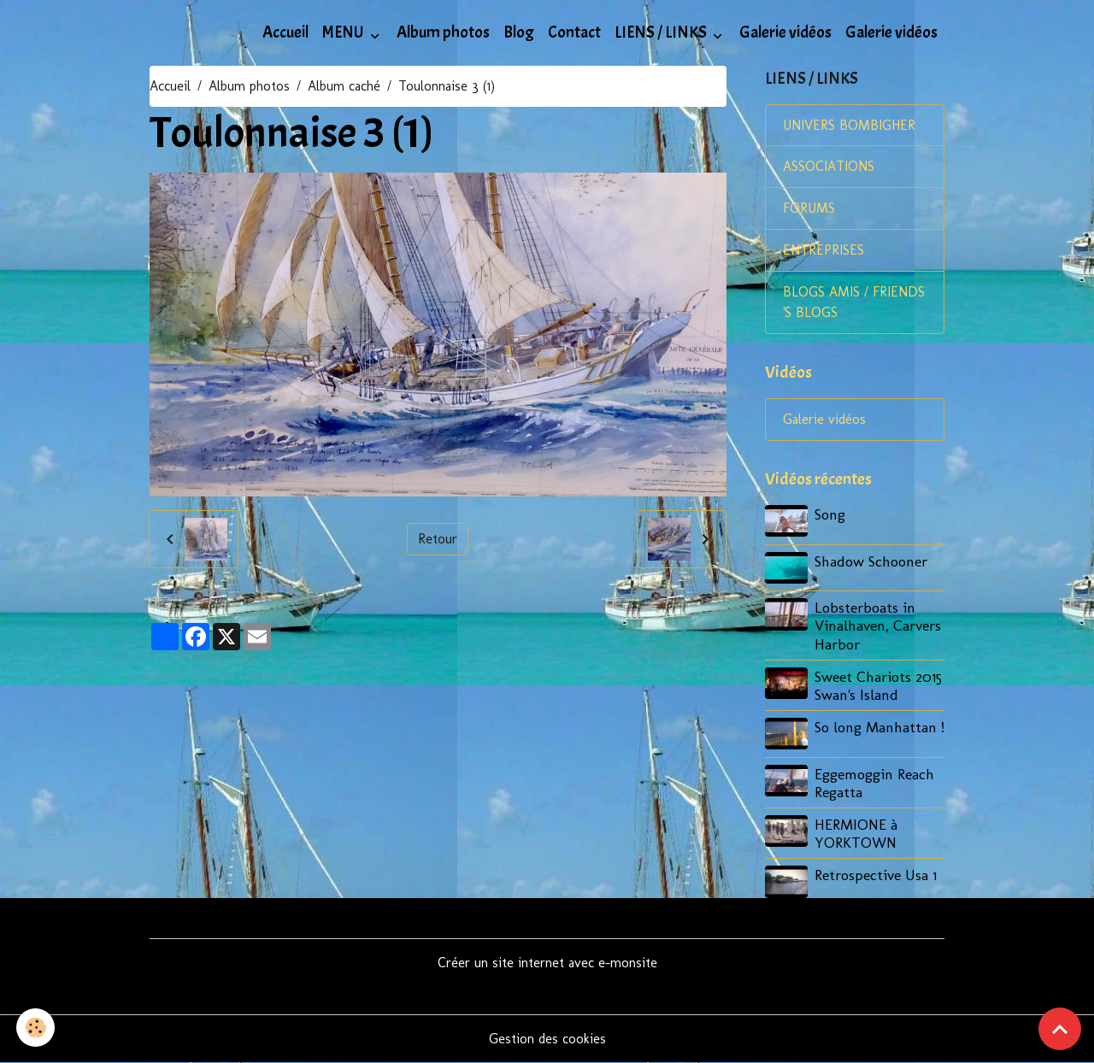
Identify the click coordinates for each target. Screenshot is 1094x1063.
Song (830, 515)
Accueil (285, 32)
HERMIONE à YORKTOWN (856, 833)
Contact (574, 32)
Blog (518, 32)
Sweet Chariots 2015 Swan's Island (878, 685)
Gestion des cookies (547, 1039)
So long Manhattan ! (879, 727)
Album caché (344, 86)
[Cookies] (36, 1027)
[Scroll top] (1059, 1028)
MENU (344, 32)
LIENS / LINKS (662, 32)
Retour (437, 539)
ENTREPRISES (823, 251)
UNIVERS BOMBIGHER (849, 125)
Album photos (443, 32)
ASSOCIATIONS (828, 167)
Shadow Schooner (871, 561)
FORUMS (809, 209)
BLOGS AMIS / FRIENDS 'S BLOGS (854, 303)
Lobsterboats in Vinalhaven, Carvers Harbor (878, 626)
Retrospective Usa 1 (876, 875)
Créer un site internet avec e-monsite (547, 962)
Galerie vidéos (785, 32)
